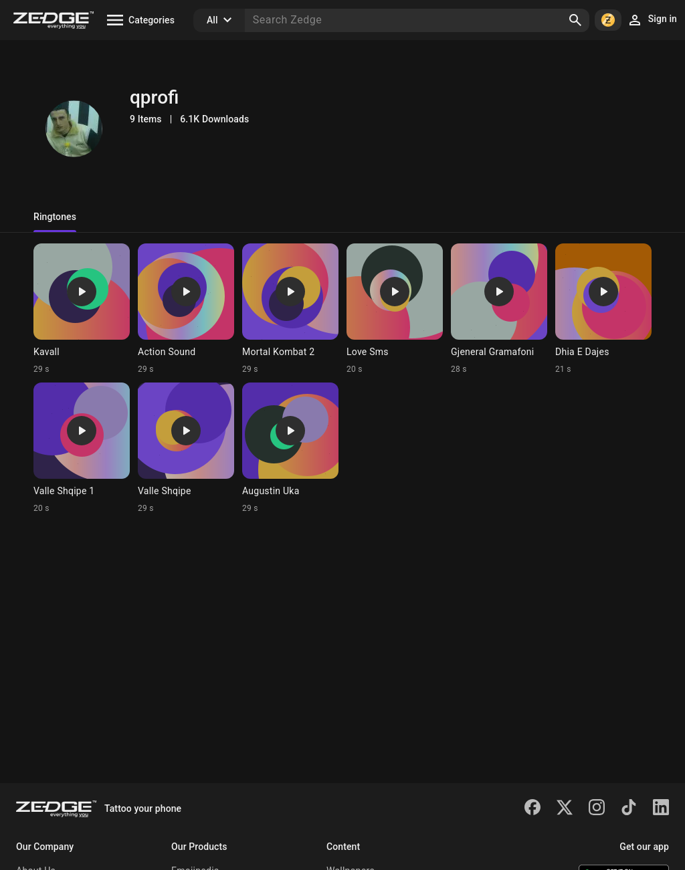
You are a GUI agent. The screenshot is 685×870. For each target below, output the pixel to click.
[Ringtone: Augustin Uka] (290, 448)
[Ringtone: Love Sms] (395, 308)
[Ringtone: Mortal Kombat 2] (290, 308)
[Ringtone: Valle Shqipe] (186, 448)
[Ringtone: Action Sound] (186, 308)
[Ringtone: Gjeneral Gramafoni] (499, 308)
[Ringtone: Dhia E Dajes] (603, 308)
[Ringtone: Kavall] (81, 308)
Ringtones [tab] (54, 216)
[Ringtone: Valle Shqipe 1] (81, 448)
